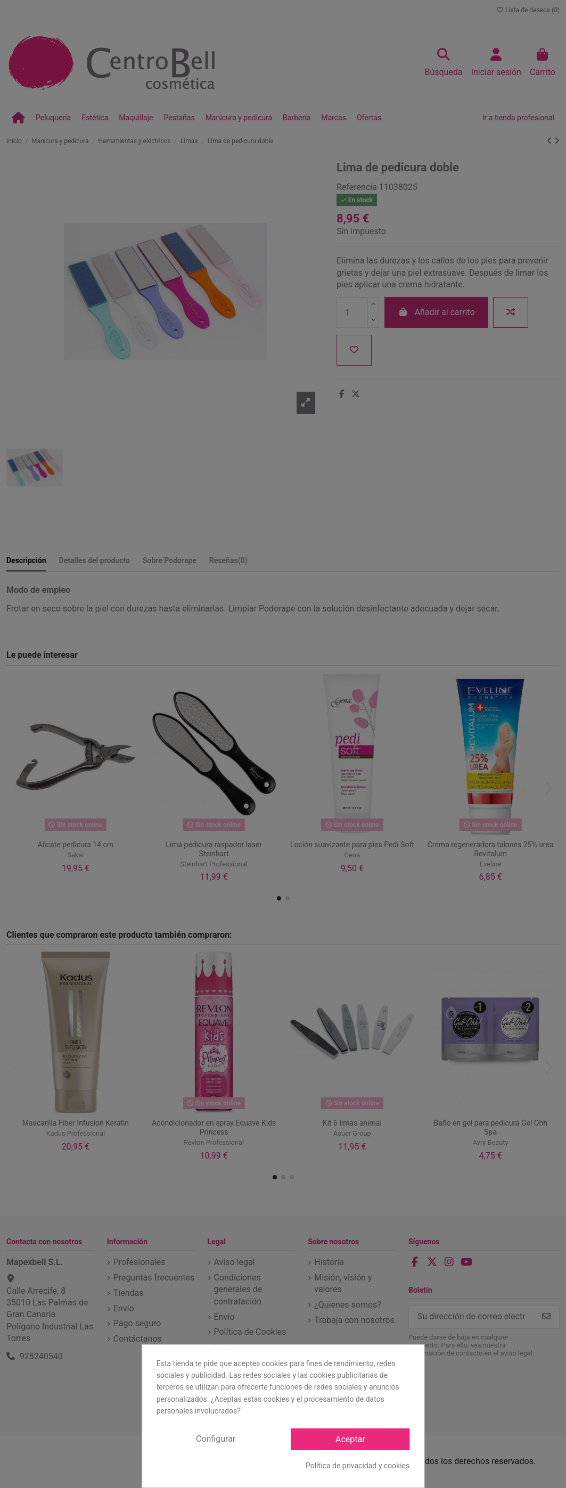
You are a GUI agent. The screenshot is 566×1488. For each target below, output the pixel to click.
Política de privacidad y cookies (357, 1465)
